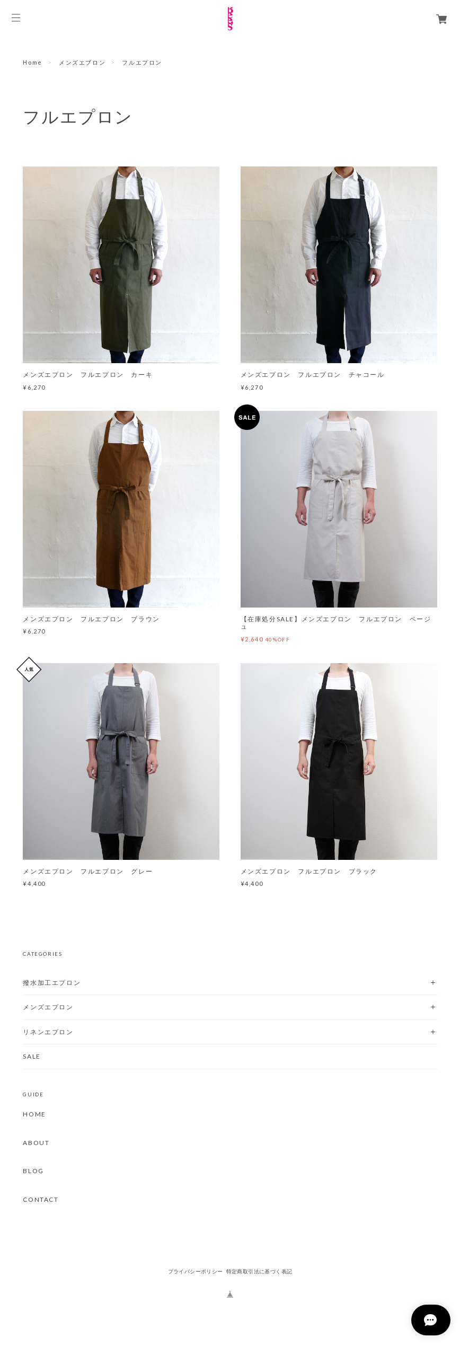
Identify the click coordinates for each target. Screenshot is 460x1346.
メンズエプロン (82, 62)
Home (32, 62)
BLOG (33, 1171)
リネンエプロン (48, 1032)
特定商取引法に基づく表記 (259, 1271)
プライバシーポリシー (195, 1271)
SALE (31, 1056)
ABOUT (36, 1143)
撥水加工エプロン (52, 983)
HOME (34, 1114)
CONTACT (40, 1199)
